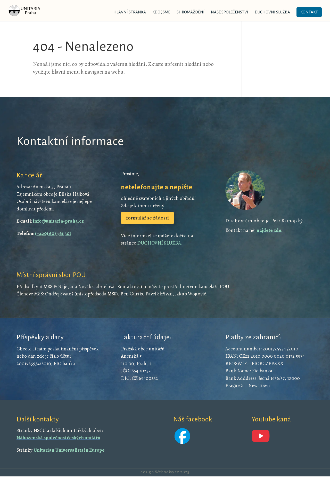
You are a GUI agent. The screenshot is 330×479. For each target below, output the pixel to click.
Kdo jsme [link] (161, 12)
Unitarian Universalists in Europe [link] (69, 450)
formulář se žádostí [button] (147, 217)
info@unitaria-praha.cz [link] (58, 221)
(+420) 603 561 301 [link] (53, 233)
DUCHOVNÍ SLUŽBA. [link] (160, 243)
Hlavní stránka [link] (129, 12)
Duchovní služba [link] (272, 12)
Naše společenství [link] (229, 12)
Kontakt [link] (309, 12)
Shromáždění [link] (190, 12)
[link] (31, 10)
